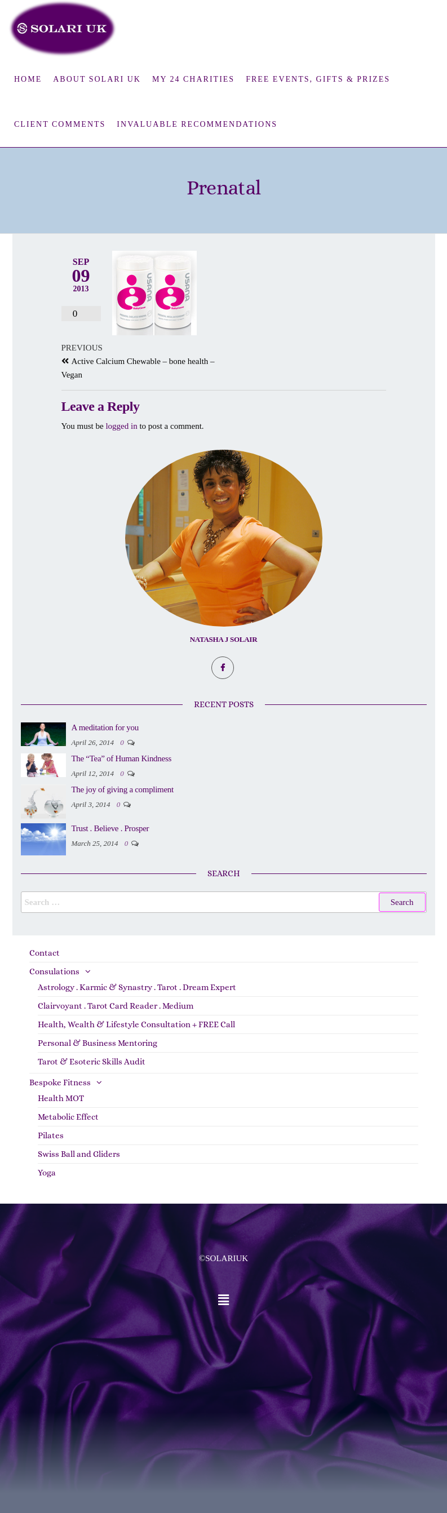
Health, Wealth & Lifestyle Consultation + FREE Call (136, 1024)
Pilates (51, 1135)
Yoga (47, 1173)
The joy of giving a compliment (123, 789)
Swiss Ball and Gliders (79, 1154)
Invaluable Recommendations (197, 124)
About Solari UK (97, 79)
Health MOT (61, 1098)
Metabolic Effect (68, 1117)
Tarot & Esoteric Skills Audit (91, 1062)
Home (28, 79)
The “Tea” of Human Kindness (121, 758)
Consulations (54, 971)
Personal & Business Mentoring (97, 1043)
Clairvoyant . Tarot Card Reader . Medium (115, 1006)
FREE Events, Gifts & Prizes (318, 79)
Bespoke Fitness (60, 1082)
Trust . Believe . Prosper (110, 828)
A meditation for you (105, 727)
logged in (121, 426)
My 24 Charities (193, 79)
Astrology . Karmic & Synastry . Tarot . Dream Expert (137, 987)
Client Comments (59, 124)
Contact (44, 953)
